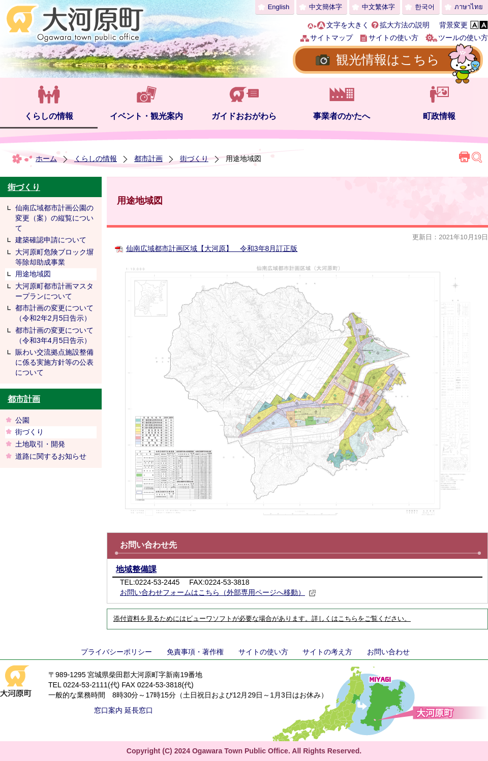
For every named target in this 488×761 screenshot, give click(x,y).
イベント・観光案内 (146, 116)
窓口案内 (108, 710)
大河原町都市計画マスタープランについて (54, 291)
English (279, 7)
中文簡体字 (325, 7)
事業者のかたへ (341, 116)
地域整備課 (136, 569)
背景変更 (453, 25)
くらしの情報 (48, 116)
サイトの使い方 (393, 38)
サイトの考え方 (327, 652)
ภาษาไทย (468, 7)
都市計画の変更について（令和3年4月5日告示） (54, 335)
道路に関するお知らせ (50, 456)
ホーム (46, 158)
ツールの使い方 (463, 38)
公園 (22, 420)
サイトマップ (331, 38)
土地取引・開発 (40, 444)
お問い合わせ (388, 652)
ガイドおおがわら (244, 116)
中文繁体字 (378, 7)
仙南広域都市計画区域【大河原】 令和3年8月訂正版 (212, 248)
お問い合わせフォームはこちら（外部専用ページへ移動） (218, 592)
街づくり (194, 158)
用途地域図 (33, 274)
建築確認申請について (50, 240)
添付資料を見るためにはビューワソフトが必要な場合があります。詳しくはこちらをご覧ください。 (262, 618)
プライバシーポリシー (116, 652)
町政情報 (439, 116)
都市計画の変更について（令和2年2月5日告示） (54, 313)
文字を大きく (347, 25)
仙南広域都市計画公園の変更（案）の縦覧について (54, 218)
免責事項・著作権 (195, 652)
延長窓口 (139, 710)
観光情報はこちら (388, 59)
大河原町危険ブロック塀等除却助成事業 (54, 257)
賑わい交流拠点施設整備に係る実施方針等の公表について (54, 362)
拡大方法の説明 (405, 25)
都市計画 (148, 158)
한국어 (425, 7)
